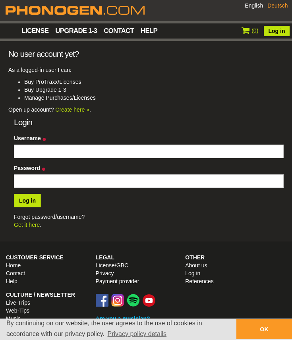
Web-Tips (17, 310)
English (254, 5)
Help (149, 31)
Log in (277, 31)
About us (196, 265)
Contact (119, 31)
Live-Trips (18, 302)
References (199, 281)
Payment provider (117, 281)
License (35, 31)
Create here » (72, 109)
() (250, 30)
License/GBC (112, 265)
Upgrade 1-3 (76, 31)
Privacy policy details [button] (137, 333)
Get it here (27, 225)
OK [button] (264, 329)
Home (11, 30)
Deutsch (277, 5)
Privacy (105, 273)
